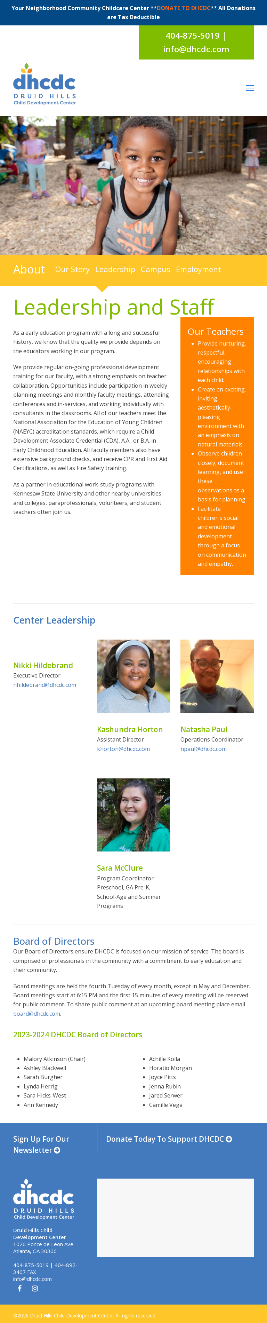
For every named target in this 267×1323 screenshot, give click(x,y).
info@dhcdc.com (32, 1278)
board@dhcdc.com (36, 1013)
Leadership (115, 269)
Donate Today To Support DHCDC (169, 1139)
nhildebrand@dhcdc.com (44, 685)
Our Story (72, 269)
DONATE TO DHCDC (184, 8)
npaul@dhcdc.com (203, 749)
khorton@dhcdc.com (123, 749)
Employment (198, 269)
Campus (155, 269)
